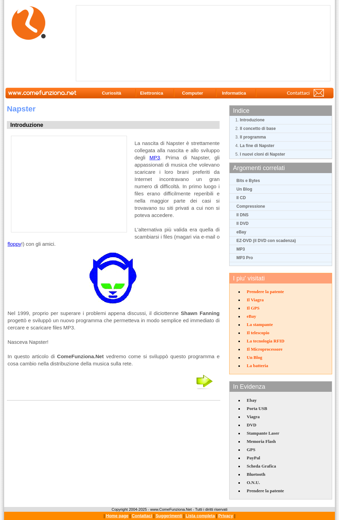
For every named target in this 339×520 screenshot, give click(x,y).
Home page (117, 515)
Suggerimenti (168, 515)
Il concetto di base (258, 128)
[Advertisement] (119, 43)
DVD (251, 424)
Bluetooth (256, 474)
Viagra (253, 416)
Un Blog (244, 189)
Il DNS (242, 215)
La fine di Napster (257, 145)
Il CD (241, 197)
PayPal (253, 457)
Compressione (250, 206)
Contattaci (142, 515)
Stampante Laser (263, 433)
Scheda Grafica (261, 466)
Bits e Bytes (248, 180)
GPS (251, 449)
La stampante (260, 324)
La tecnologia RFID (265, 340)
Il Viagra (255, 299)
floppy (14, 244)
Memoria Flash (261, 441)
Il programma (253, 137)
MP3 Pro (244, 257)
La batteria (257, 365)
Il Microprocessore (264, 349)
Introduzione (252, 120)
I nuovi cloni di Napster (262, 154)
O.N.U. (253, 482)
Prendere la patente (265, 291)
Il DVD (242, 223)
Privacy (225, 515)
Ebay (252, 400)
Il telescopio (258, 332)
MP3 (240, 249)
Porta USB (257, 408)
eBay (241, 232)
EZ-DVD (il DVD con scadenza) (266, 240)
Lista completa (200, 515)
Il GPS (253, 308)
